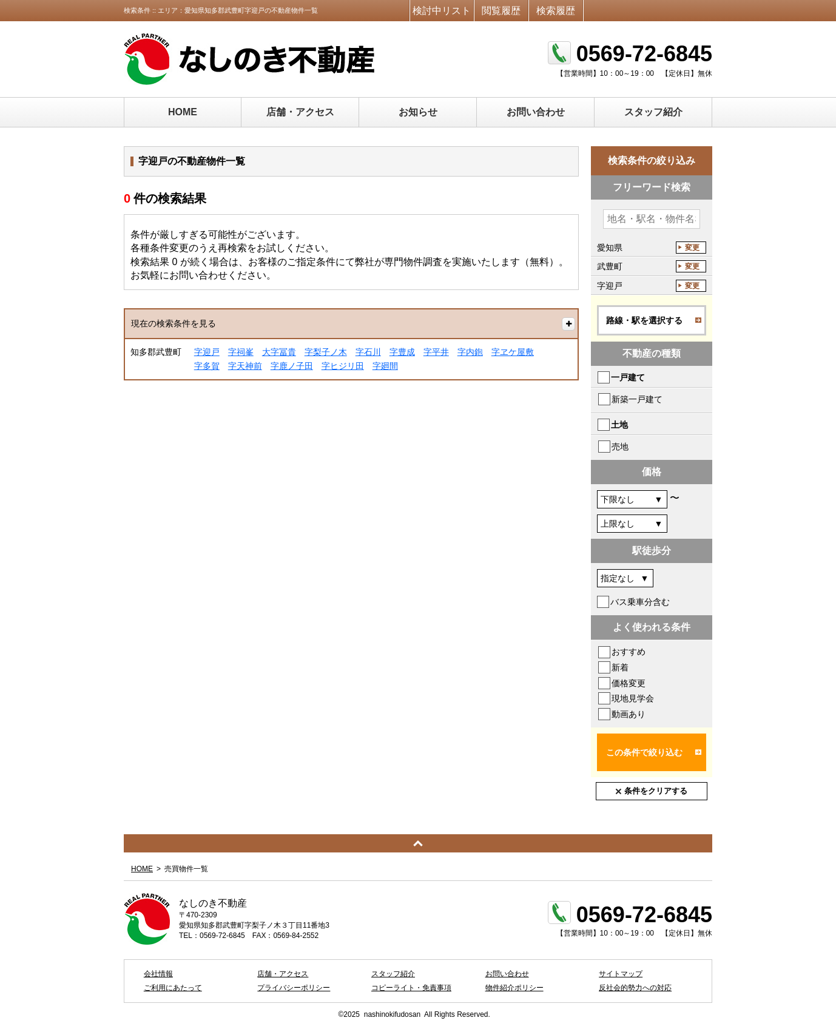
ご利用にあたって (173, 987)
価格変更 (629, 683)
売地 (620, 446)
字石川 (368, 352)
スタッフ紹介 (653, 112)
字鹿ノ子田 (292, 366)
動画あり (629, 714)
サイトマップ (620, 974)
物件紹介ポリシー (514, 987)
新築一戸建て (637, 399)
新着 (620, 667)
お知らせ (418, 112)
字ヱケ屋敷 (512, 352)
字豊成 (402, 352)
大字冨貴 (279, 352)
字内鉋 (470, 352)
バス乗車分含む (640, 602)
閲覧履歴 (501, 10)
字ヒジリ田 (343, 366)
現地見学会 (633, 698)
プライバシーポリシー (293, 987)
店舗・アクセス (300, 112)
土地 (619, 424)
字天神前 (245, 366)
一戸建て (628, 377)
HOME (182, 112)
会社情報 (158, 974)
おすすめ (629, 651)
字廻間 (385, 366)
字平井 (436, 352)
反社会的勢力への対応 (635, 987)
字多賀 (207, 366)
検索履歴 (555, 10)
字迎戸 (207, 352)
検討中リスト (442, 10)
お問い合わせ (536, 112)
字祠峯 (241, 352)
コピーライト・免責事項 (411, 987)
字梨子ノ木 (326, 352)
